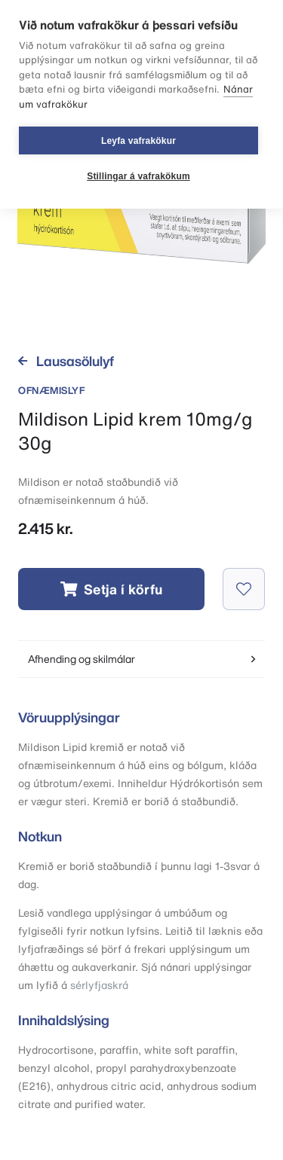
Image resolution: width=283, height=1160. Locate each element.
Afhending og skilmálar (141, 659)
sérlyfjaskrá (99, 985)
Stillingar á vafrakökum (138, 176)
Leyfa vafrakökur (138, 141)
